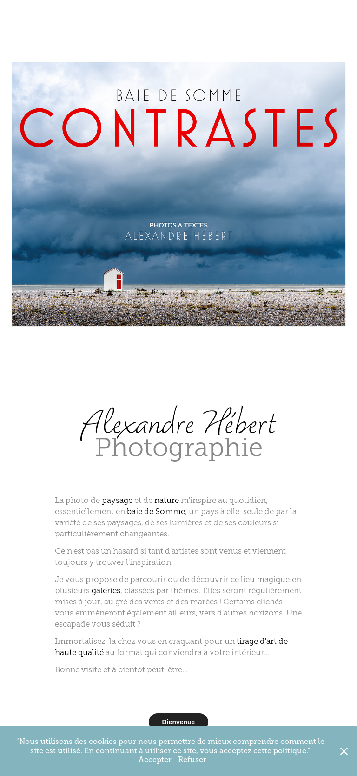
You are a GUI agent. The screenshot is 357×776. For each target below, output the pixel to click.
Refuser (192, 760)
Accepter (155, 760)
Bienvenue (178, 722)
